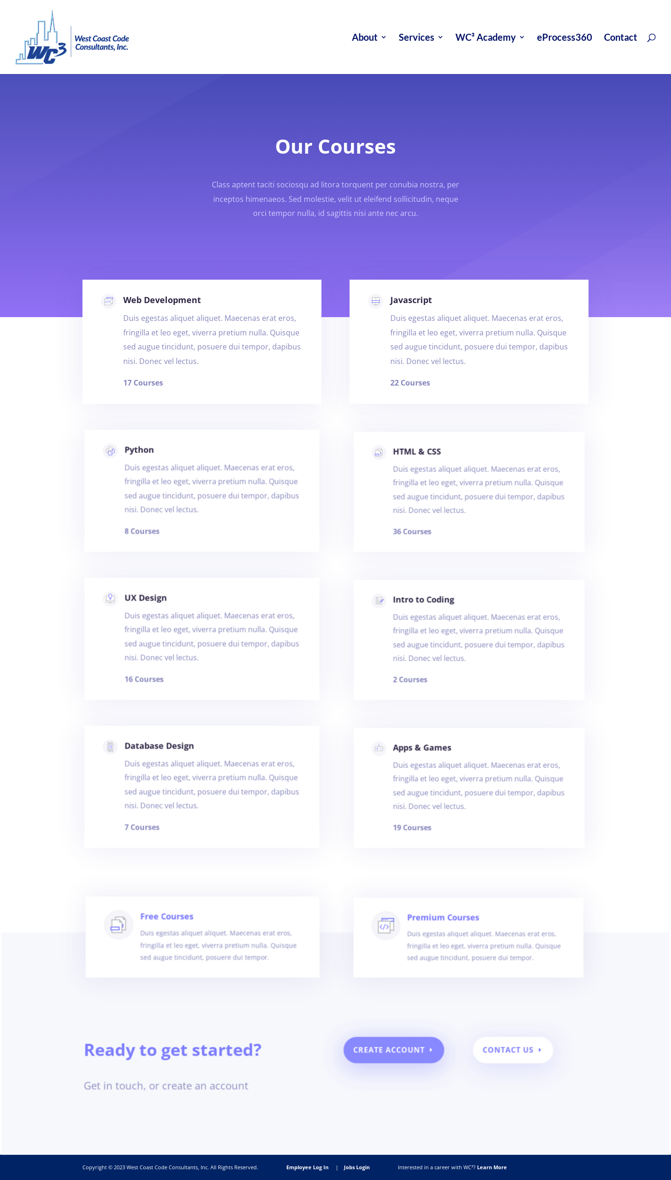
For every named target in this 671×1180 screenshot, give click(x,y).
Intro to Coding (431, 616)
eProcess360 (564, 38)
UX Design (156, 616)
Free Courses (182, 939)
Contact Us (500, 1055)
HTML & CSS (426, 468)
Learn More (492, 1167)
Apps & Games (430, 764)
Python (151, 468)
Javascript (419, 314)
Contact (620, 38)
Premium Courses (441, 940)
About (365, 38)
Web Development (166, 311)
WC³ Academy (485, 38)
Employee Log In (307, 1167)
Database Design (167, 764)
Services (416, 38)
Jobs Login (357, 1167)
